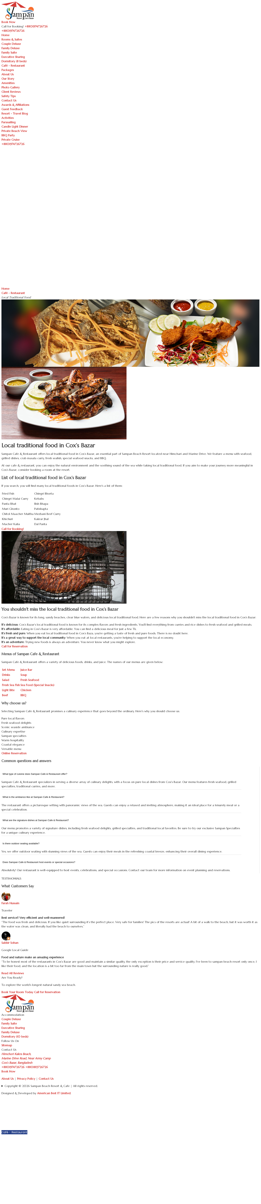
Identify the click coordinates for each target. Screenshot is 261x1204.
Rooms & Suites (11, 39)
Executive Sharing (13, 57)
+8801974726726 (12, 1067)
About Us (7, 74)
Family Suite (9, 52)
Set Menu (8, 670)
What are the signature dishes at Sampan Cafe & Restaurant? (36, 820)
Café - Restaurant (13, 65)
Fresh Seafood (29, 680)
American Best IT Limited (54, 1093)
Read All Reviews (12, 973)
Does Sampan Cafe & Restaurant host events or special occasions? (39, 862)
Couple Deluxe (11, 44)
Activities (7, 118)
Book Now (8, 22)
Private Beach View (14, 131)
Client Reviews (10, 91)
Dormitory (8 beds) (13, 61)
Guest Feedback (12, 109)
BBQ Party (8, 135)
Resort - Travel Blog (14, 113)
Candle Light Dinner (14, 126)
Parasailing (8, 122)
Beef (5, 695)
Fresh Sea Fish (11, 685)
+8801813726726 (36, 1067)
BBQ (23, 695)
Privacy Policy (26, 1078)
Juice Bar (26, 670)
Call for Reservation (14, 646)
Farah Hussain (10, 903)
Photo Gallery (10, 87)
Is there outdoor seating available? (21, 843)
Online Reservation (13, 753)
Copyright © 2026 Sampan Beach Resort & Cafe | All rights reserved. (51, 1086)
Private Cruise (10, 139)
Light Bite (8, 690)
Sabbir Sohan (9, 942)
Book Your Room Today (17, 992)
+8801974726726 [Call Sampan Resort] (36, 26)
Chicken (25, 690)
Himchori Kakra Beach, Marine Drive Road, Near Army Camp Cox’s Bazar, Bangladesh (26, 1058)
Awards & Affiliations (15, 105)
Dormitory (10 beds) (14, 1036)
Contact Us (8, 100)
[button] (258, 1105)
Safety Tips (8, 96)
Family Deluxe (10, 48)
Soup (23, 675)
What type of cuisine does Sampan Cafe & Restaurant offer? (35, 774)
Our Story (7, 78)
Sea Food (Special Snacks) (37, 685)
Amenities (7, 83)
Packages (7, 70)
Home (5, 35)
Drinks (6, 675)
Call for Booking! (12, 529)
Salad (5, 680)
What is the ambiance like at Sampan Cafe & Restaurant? (33, 797)
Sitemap (6, 1045)
